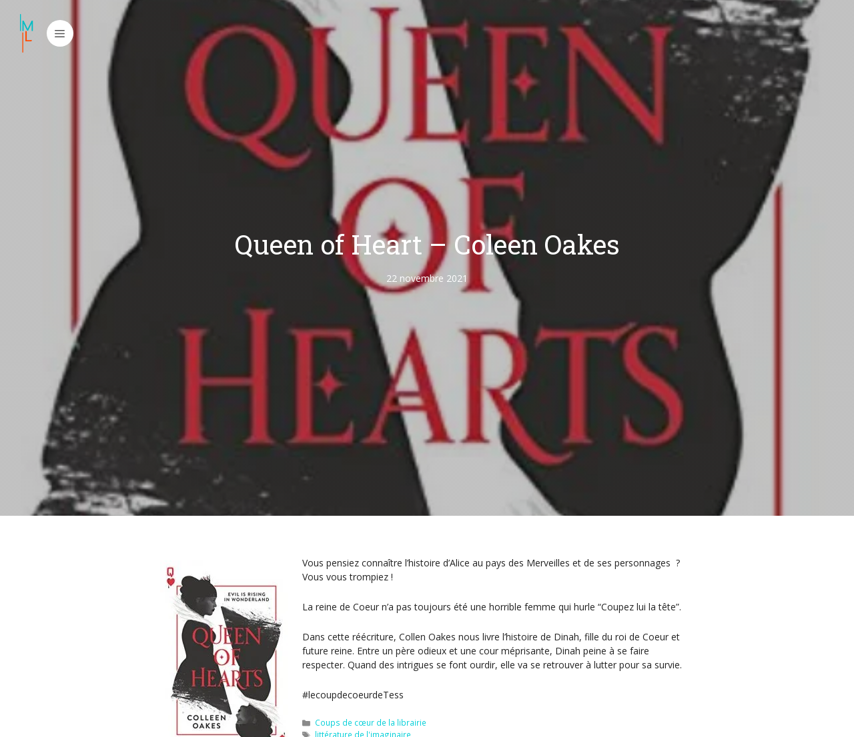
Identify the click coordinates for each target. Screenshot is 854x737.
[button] (60, 33)
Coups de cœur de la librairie (370, 722)
